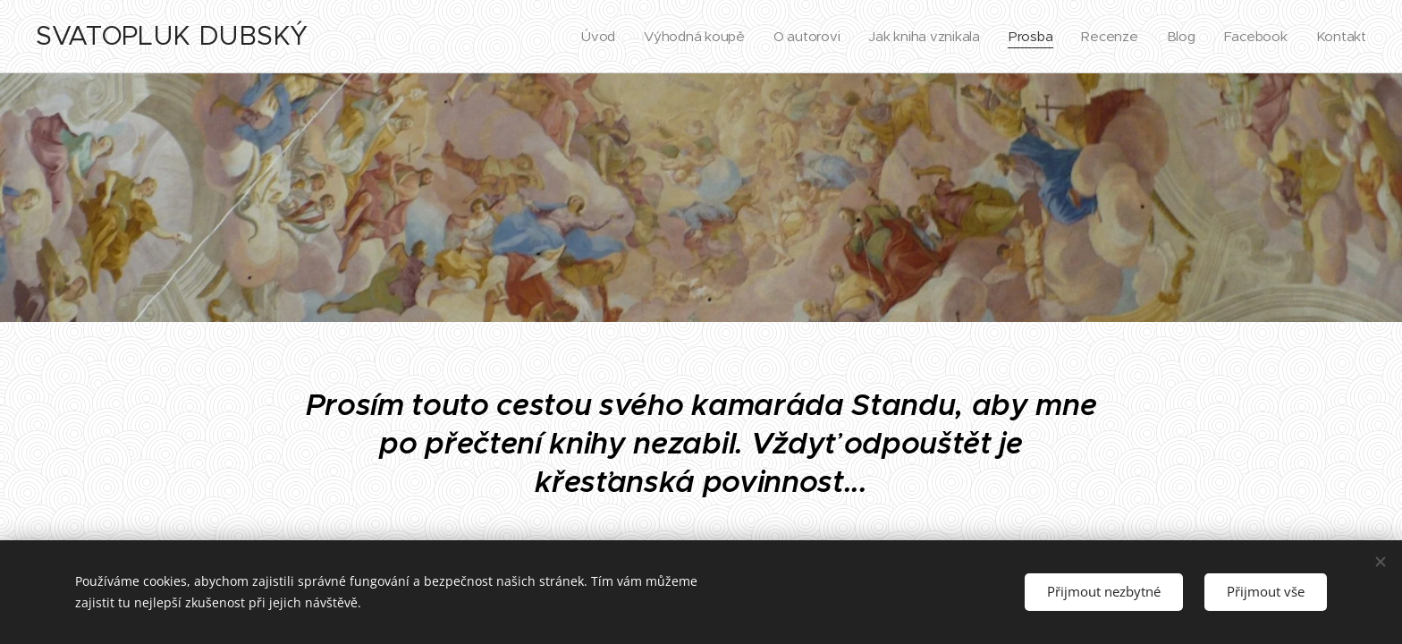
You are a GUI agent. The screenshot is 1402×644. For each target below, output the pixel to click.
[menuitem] (586, 36)
